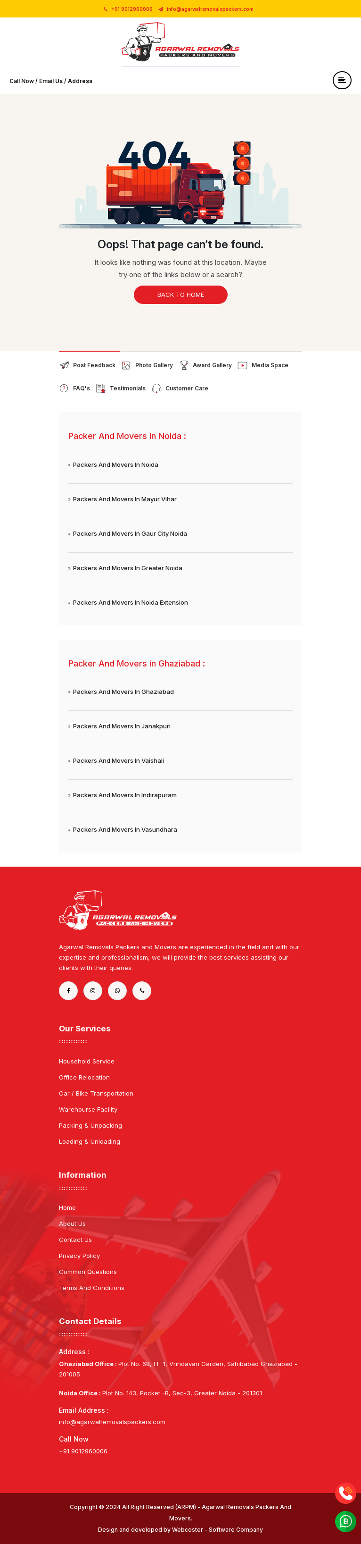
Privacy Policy (79, 1255)
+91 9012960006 (128, 9)
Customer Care (186, 388)
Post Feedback (94, 365)
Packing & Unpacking (90, 1125)
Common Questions (88, 1271)
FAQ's (81, 388)
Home (67, 1207)
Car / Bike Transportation (96, 1093)
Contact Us (75, 1239)
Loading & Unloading (89, 1141)
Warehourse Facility (88, 1109)
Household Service (87, 1061)
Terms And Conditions (91, 1287)
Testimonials (128, 388)
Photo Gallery (154, 365)
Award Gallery (212, 365)
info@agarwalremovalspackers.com (206, 9)
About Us (72, 1223)
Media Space (270, 365)
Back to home (180, 294)
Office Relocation (84, 1077)
